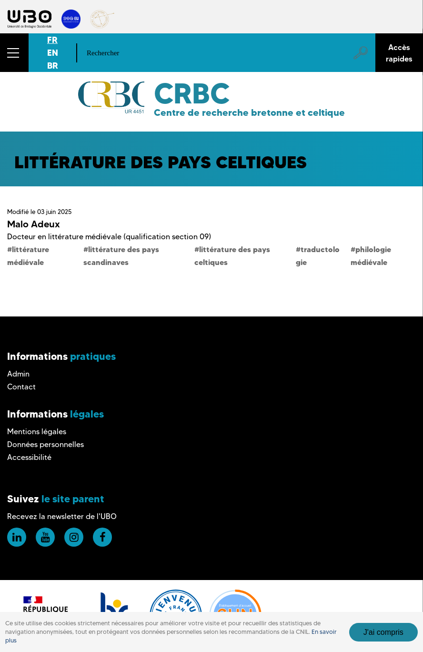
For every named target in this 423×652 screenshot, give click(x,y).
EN (52, 52)
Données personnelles (45, 444)
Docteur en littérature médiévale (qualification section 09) (109, 236)
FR (52, 39)
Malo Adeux (33, 224)
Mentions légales (36, 431)
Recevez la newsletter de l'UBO (62, 516)
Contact (21, 386)
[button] (14, 52)
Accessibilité (29, 457)
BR (52, 65)
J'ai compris (383, 632)
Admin (18, 373)
